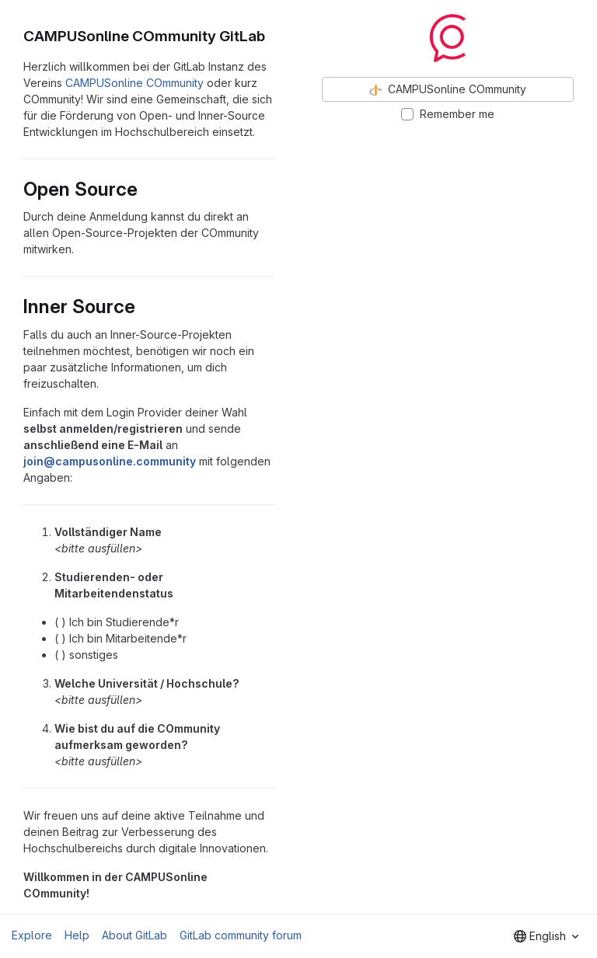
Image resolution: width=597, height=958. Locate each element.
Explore (32, 935)
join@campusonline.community (109, 461)
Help (77, 935)
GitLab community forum (241, 935)
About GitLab (134, 935)
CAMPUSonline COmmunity (134, 82)
